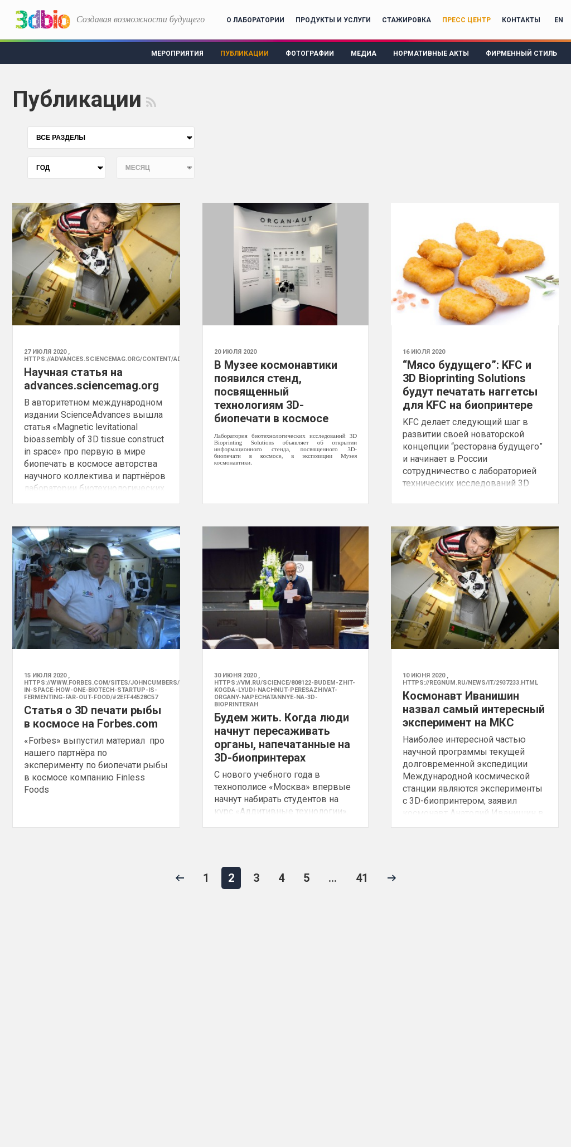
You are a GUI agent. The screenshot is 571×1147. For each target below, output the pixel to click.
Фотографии (310, 53)
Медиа (363, 53)
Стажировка (406, 20)
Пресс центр (466, 20)
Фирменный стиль (521, 53)
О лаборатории (255, 20)
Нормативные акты (431, 53)
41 (362, 878)
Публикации (244, 53)
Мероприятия (177, 53)
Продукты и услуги (333, 20)
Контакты (521, 20)
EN (558, 20)
